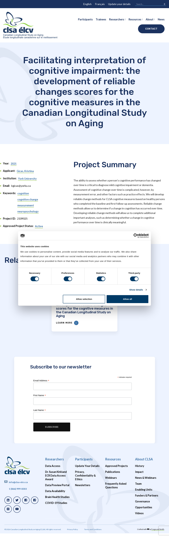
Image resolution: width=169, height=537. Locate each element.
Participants (85, 19)
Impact (139, 475)
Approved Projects (116, 469)
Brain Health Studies (57, 500)
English (87, 4)
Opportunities (143, 511)
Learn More (73, 326)
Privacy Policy (72, 533)
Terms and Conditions (93, 533)
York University (27, 178)
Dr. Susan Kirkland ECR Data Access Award (56, 479)
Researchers (116, 19)
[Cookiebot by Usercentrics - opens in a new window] (136, 235)
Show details (136, 289)
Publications (112, 475)
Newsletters (82, 488)
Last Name (39, 413)
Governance (142, 505)
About (149, 19)
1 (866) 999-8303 (18, 492)
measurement (25, 205)
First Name (39, 399)
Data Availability (55, 494)
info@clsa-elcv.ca (18, 485)
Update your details (119, 4)
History (139, 469)
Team (138, 487)
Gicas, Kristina (25, 171)
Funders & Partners (146, 499)
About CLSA (144, 463)
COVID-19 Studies (56, 506)
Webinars (111, 481)
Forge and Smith (157, 533)
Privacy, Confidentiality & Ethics (85, 479)
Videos (139, 517)
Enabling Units (143, 493)
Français (100, 4)
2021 (14, 163)
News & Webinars (145, 481)
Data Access (52, 469)
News (161, 19)
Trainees (101, 19)
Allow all (127, 299)
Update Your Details (87, 469)
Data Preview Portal (57, 488)
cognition (23, 193)
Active (39, 226)
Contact (151, 28)
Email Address (41, 384)
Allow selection (84, 299)
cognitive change (27, 199)
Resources (135, 19)
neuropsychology (28, 211)
